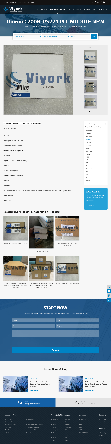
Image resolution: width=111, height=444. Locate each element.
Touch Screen (8, 430)
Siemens (88, 142)
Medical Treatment (83, 432)
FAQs (100, 438)
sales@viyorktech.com (27, 2)
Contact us (91, 205)
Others (88, 172)
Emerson (88, 166)
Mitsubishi (89, 130)
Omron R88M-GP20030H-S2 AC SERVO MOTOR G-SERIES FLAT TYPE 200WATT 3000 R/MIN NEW (41, 285)
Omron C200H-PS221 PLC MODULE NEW (72, 27)
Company (71, 9)
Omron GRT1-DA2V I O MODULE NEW (15, 243)
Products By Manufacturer (58, 9)
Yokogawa (89, 154)
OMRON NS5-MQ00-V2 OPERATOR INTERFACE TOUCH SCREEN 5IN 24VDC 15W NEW (15, 285)
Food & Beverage (83, 422)
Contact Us (101, 9)
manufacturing (82, 435)
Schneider (89, 145)
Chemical (81, 424)
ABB (87, 157)
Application (87, 9)
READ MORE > (34, 390)
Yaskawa (88, 133)
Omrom (53, 27)
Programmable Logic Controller (35, 424)
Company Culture (103, 422)
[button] (90, 111)
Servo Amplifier (9, 422)
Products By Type (42, 9)
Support (78, 9)
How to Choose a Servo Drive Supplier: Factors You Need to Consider (40, 384)
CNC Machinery (83, 419)
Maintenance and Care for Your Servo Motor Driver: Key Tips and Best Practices (96, 384)
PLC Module (8, 427)
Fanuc (88, 148)
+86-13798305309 (10, 2)
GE (87, 163)
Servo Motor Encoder (10, 424)
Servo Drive (30, 419)
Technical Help (102, 433)
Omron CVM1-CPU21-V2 (41, 251)
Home (27, 27)
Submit (55, 350)
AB (87, 160)
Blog (94, 9)
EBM (87, 178)
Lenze (88, 181)
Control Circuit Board (33, 430)
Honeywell (89, 169)
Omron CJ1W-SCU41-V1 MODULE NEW (67, 283)
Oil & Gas (81, 430)
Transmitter (31, 432)
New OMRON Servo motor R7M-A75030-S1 (67, 244)
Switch (7, 432)
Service (101, 435)
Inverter (30, 422)
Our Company (102, 419)
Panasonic (89, 136)
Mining (80, 427)
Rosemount (89, 151)
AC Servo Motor (9, 419)
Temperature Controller (33, 427)
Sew (87, 175)
